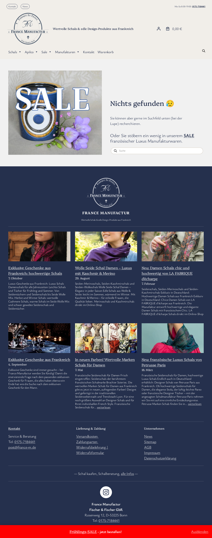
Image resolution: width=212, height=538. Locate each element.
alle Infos (127, 473)
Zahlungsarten (87, 441)
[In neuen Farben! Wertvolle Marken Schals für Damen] (106, 348)
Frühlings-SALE (83, 531)
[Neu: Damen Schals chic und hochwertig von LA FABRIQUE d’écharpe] (173, 248)
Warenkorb (105, 52)
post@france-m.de (22, 447)
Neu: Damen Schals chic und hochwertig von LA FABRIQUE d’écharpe (167, 273)
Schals (14, 52)
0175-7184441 (198, 6)
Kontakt (12, 6)
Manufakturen (67, 52)
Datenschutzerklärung (160, 458)
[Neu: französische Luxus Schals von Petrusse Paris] (173, 340)
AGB (147, 447)
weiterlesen (104, 407)
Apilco (31, 52)
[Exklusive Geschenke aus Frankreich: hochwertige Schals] (39, 252)
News (25, 6)
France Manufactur (106, 212)
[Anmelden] (158, 28)
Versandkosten (87, 436)
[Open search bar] (203, 50)
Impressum (152, 452)
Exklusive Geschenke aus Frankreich (39, 359)
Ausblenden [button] (199, 531)
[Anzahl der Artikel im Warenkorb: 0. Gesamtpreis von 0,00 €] (173, 28)
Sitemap (150, 441)
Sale (46, 52)
